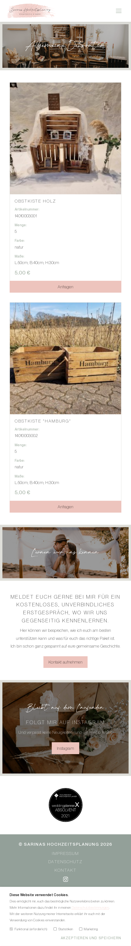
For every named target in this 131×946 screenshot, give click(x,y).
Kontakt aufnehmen (65, 662)
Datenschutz (65, 861)
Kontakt (66, 870)
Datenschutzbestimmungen (90, 907)
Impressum (65, 853)
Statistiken (63, 929)
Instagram (65, 748)
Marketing (88, 929)
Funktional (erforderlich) (29, 929)
